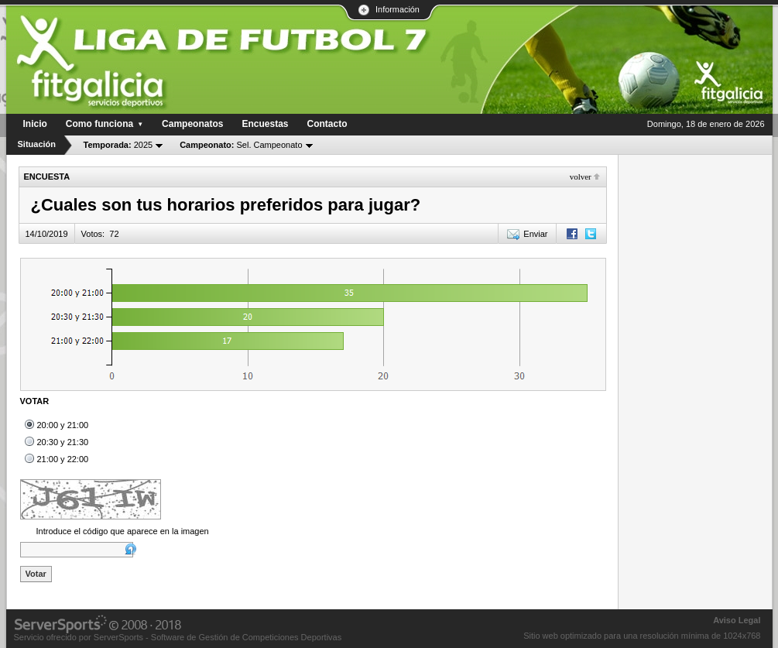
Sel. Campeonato (241, 144)
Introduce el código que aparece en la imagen (122, 531)
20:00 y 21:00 (63, 425)
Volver (580, 176)
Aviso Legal (736, 620)
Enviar (535, 233)
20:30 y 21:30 (63, 442)
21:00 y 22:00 (63, 459)
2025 (118, 144)
